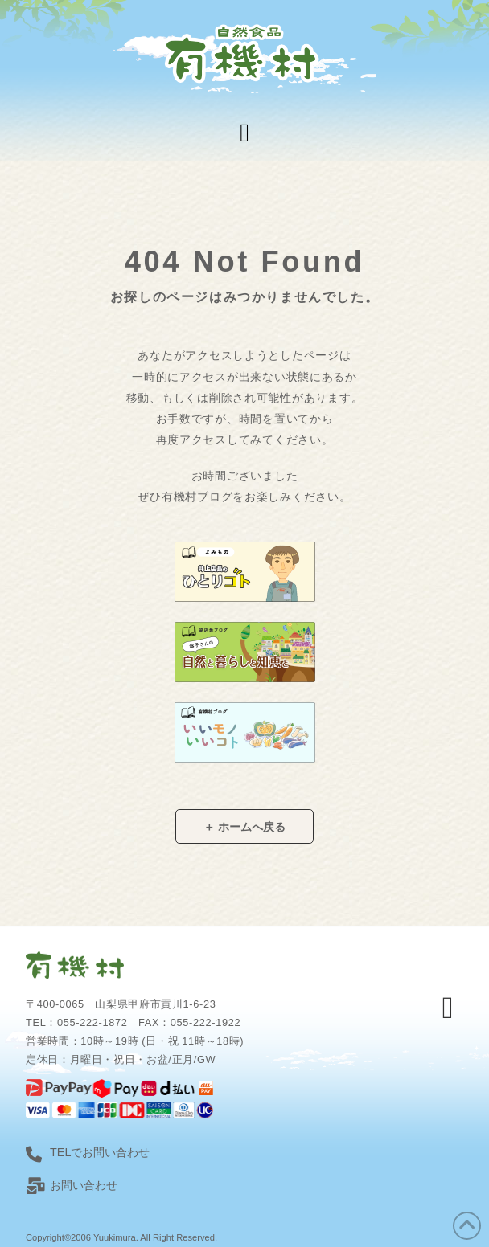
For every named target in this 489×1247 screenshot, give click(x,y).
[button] (244, 132)
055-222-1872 (92, 1022)
